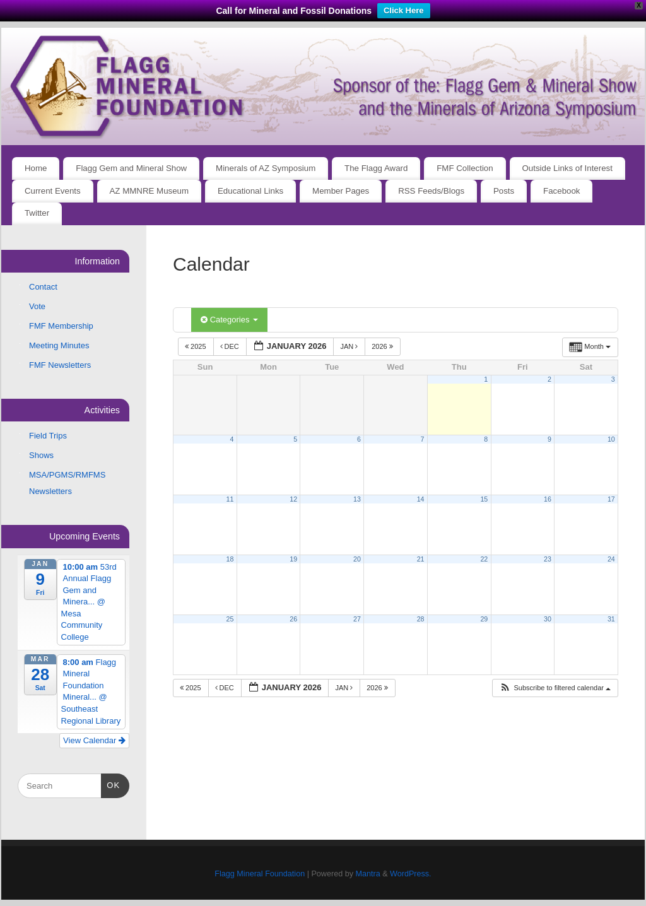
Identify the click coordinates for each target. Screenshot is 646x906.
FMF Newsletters (60, 365)
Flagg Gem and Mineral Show (131, 168)
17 (611, 499)
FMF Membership (61, 326)
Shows (41, 455)
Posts (503, 191)
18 (230, 559)
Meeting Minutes (59, 345)
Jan (350, 346)
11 (230, 499)
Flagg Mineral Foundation (259, 873)
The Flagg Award (376, 168)
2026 (383, 346)
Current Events (53, 191)
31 (611, 619)
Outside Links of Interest (567, 168)
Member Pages (340, 191)
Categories (229, 319)
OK (110, 784)
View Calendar (94, 740)
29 (484, 619)
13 (357, 499)
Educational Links (250, 191)
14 (421, 499)
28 (421, 619)
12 (293, 499)
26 (293, 619)
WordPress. (411, 873)
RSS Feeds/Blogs (431, 191)
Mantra (367, 873)
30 (547, 619)
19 (293, 559)
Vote (37, 306)
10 (611, 439)
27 (357, 619)
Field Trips (48, 435)
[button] (555, 688)
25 (230, 619)
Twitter (37, 213)
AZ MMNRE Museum (149, 191)
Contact (43, 286)
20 (357, 559)
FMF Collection (465, 168)
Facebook (561, 191)
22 (484, 559)
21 (421, 559)
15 (484, 499)
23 (547, 559)
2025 (196, 346)
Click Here (404, 10)
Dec (230, 346)
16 (547, 499)
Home (36, 168)
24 (611, 559)
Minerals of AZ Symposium (265, 168)
